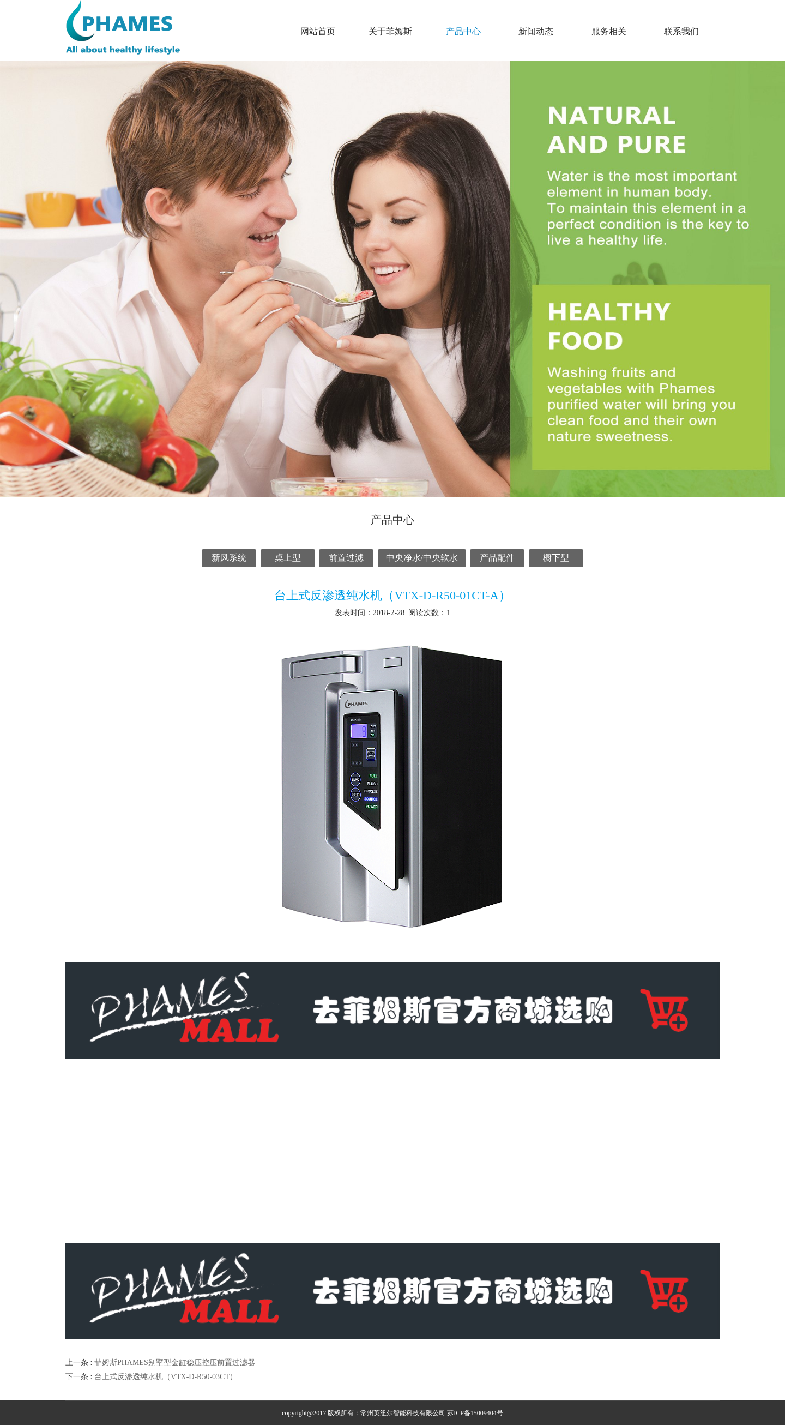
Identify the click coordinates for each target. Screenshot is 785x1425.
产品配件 (497, 557)
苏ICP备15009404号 (475, 1413)
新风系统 (229, 557)
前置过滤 (346, 557)
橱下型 (556, 557)
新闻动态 (535, 31)
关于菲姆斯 (390, 31)
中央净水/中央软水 (422, 557)
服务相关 (608, 31)
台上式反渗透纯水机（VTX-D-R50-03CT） (165, 1377)
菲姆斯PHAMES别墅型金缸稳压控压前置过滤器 (174, 1362)
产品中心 (463, 31)
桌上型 (288, 557)
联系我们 (681, 31)
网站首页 (317, 31)
